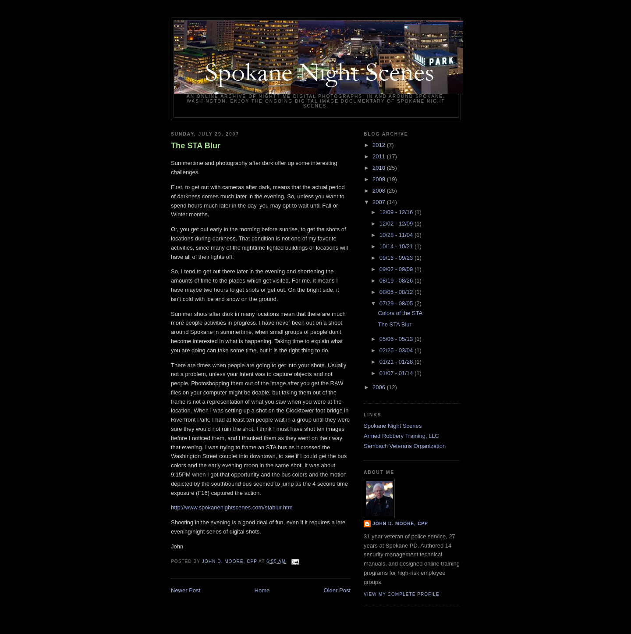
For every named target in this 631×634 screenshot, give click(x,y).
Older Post (337, 590)
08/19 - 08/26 (397, 280)
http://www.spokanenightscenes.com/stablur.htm (231, 507)
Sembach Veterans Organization (405, 446)
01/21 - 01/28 (397, 361)
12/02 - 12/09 (397, 223)
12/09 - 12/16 (397, 212)
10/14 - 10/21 (397, 246)
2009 (379, 179)
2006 (379, 387)
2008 (379, 190)
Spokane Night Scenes (393, 426)
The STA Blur (195, 145)
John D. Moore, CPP (400, 523)
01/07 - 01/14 (397, 373)
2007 (379, 202)
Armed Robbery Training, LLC (401, 436)
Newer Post (185, 590)
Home (262, 590)
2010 (379, 168)
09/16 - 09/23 (397, 257)
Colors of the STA (400, 313)
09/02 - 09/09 (397, 269)
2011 (379, 156)
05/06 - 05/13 (397, 339)
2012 (379, 145)
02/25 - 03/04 (397, 350)
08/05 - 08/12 (397, 292)
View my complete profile (402, 594)
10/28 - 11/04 (397, 235)
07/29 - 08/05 (397, 303)
